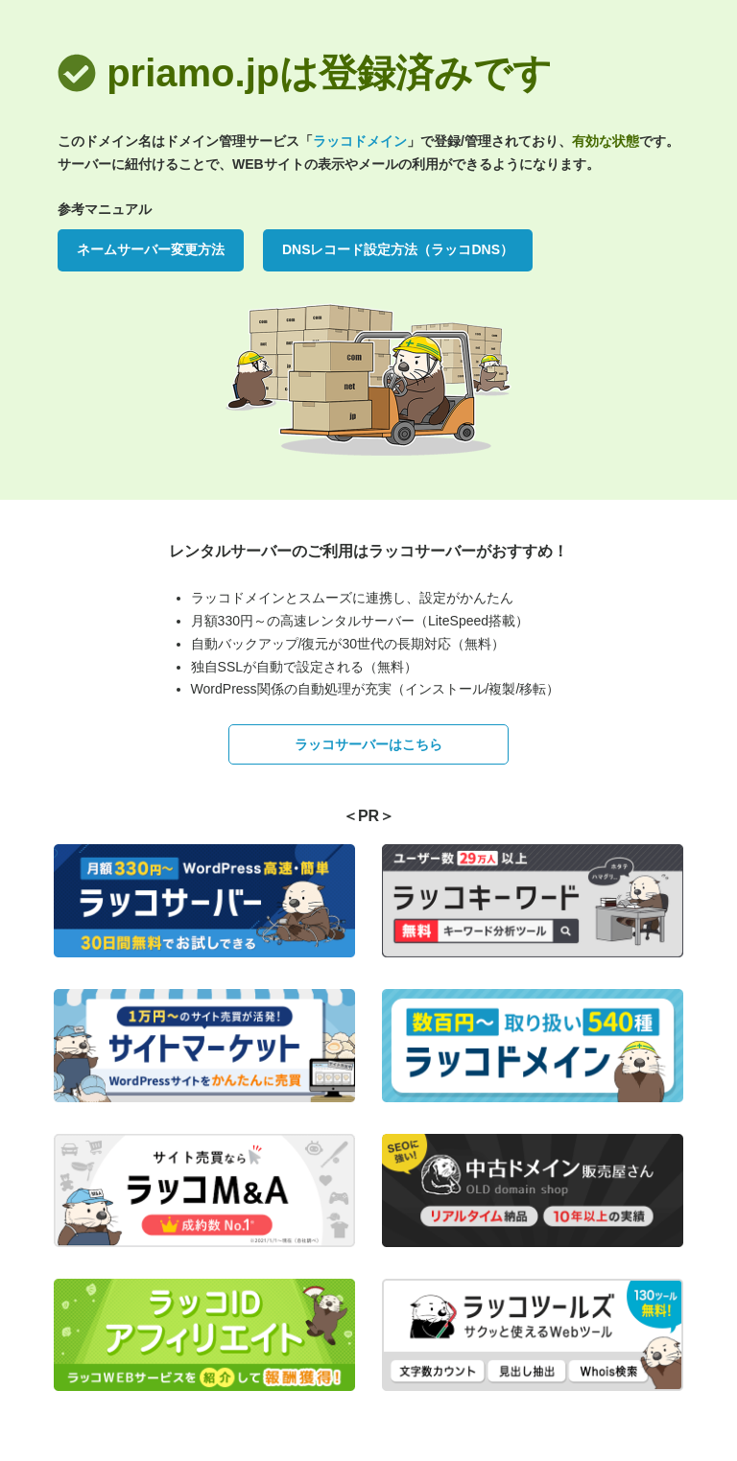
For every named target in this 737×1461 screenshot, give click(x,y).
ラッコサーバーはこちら (368, 744)
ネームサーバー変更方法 (151, 249)
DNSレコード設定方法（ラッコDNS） (397, 249)
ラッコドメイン (360, 141)
